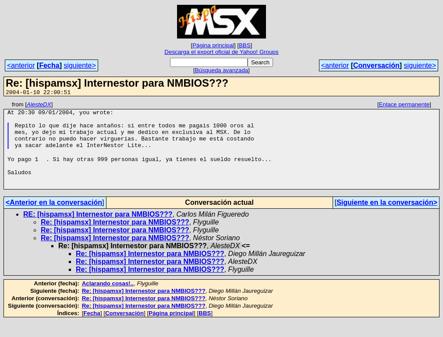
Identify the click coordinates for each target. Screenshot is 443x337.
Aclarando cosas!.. (108, 299)
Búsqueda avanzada (221, 70)
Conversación (376, 65)
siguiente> (80, 65)
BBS (245, 45)
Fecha (49, 65)
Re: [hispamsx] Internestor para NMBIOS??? (115, 238)
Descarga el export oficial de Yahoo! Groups (221, 52)
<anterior (21, 65)
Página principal (213, 45)
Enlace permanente (404, 105)
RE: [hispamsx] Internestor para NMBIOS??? (98, 230)
